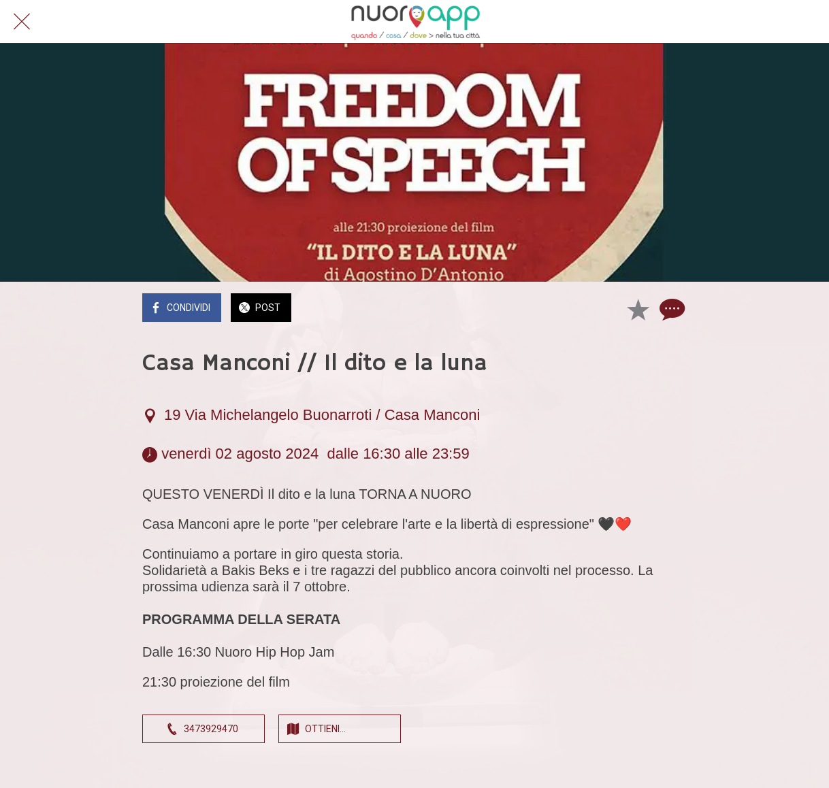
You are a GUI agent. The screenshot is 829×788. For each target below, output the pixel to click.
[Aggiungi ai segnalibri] (637, 309)
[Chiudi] (22, 22)
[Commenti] (670, 309)
